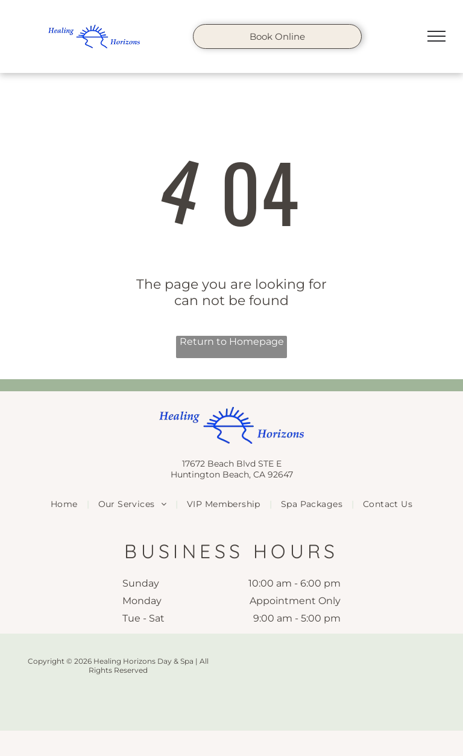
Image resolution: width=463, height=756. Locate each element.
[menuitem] (65, 504)
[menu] (436, 36)
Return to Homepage (232, 341)
